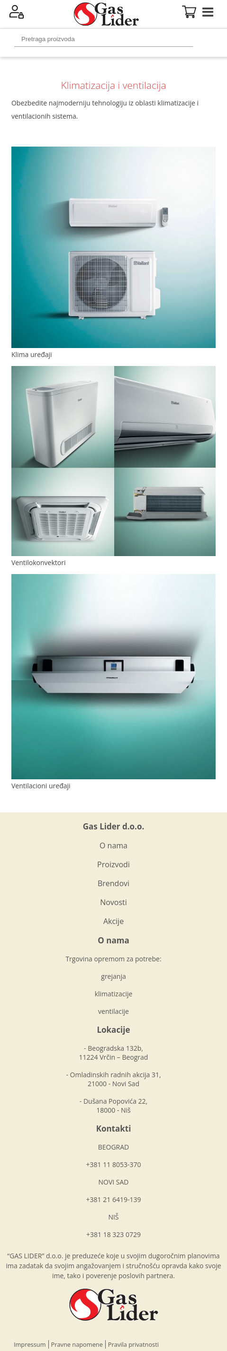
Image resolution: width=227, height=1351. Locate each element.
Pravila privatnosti (133, 1344)
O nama (113, 845)
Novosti (113, 902)
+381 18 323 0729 (113, 1234)
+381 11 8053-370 (113, 1164)
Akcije (113, 921)
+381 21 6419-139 (113, 1199)
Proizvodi (113, 864)
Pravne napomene (77, 1344)
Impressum (30, 1344)
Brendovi (113, 883)
